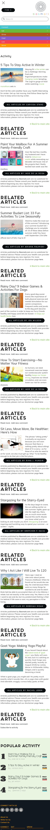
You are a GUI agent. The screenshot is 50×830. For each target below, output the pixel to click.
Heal (3, 38)
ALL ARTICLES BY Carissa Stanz (25, 104)
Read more (5, 138)
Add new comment (19, 138)
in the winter (39, 69)
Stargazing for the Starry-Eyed (24, 788)
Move (4, 45)
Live (3, 42)
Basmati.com (24, 110)
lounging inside (31, 79)
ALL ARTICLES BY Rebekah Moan (25, 606)
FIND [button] (8, 10)
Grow (4, 34)
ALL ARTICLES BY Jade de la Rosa (25, 173)
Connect (5, 27)
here (41, 117)
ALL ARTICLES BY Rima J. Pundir (25, 460)
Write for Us (5, 820)
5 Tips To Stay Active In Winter (24, 765)
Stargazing (33, 521)
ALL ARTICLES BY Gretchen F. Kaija (25, 531)
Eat (3, 31)
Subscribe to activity (9, 727)
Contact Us (5, 822)
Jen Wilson (16, 781)
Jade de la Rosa (18, 759)
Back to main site (39, 123)
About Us (4, 817)
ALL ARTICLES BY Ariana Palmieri (25, 246)
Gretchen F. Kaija (19, 790)
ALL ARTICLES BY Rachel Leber (25, 690)
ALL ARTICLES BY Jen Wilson (25, 320)
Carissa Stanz (17, 768)
